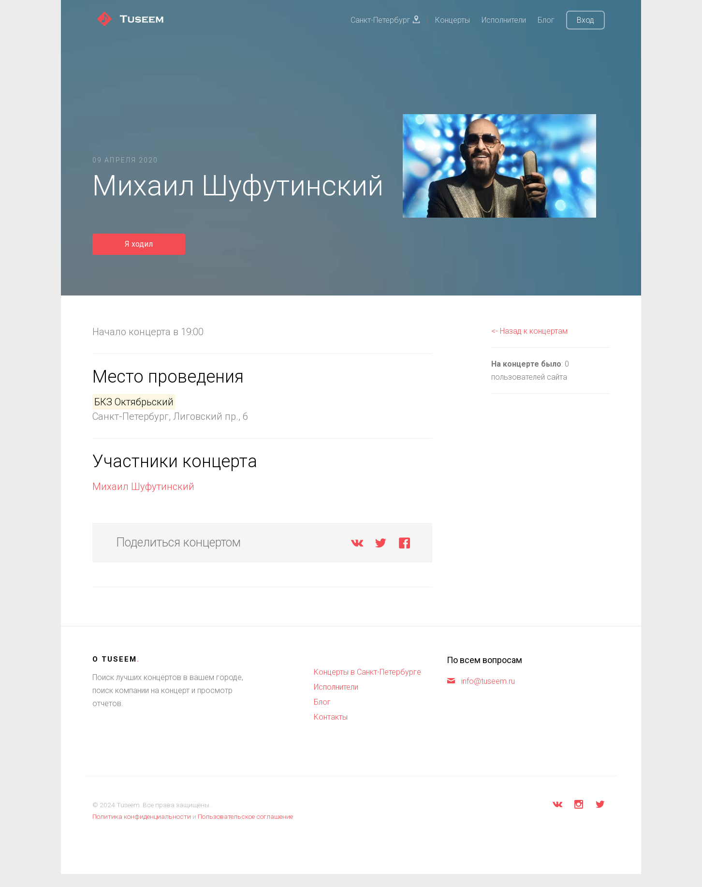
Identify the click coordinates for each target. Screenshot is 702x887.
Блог (546, 20)
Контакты (331, 717)
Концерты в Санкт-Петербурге (367, 672)
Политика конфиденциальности (141, 816)
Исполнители (504, 20)
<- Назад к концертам (529, 331)
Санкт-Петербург (385, 20)
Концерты (452, 20)
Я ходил (139, 244)
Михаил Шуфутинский (143, 486)
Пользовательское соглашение (245, 816)
